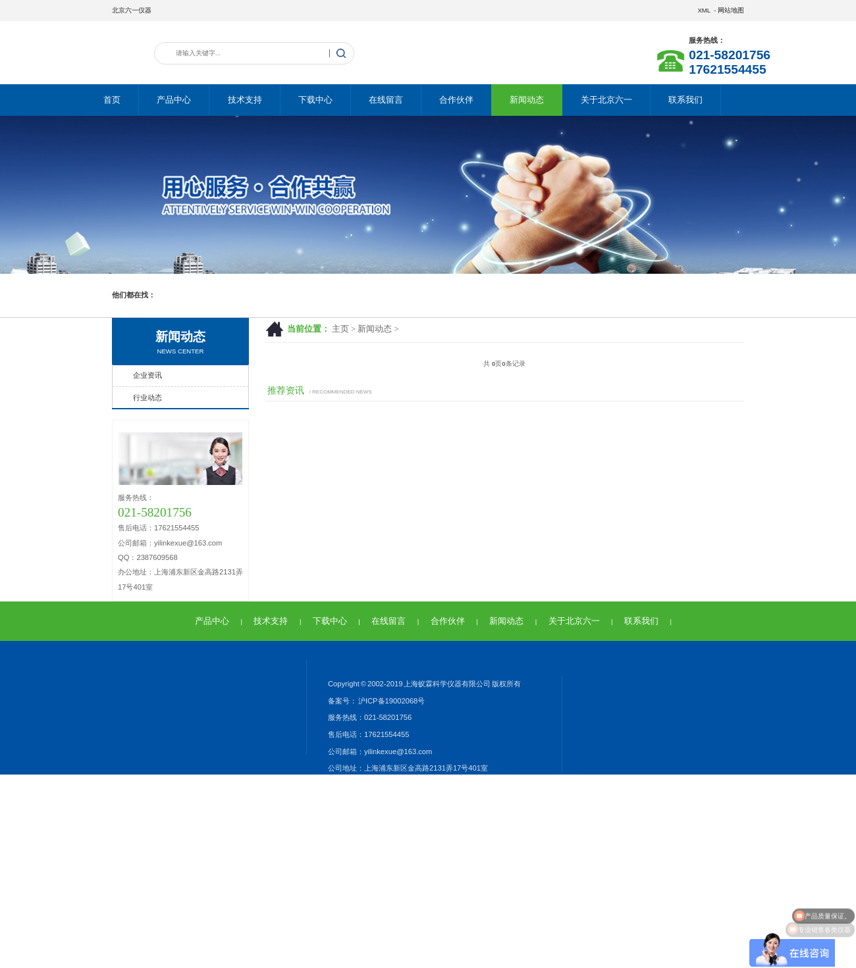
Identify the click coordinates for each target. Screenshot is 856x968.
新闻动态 (527, 100)
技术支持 (245, 100)
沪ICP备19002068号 (391, 701)
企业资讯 (147, 375)
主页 (340, 329)
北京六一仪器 (131, 10)
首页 (111, 100)
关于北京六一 (606, 100)
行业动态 (147, 397)
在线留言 (386, 100)
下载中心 (315, 100)
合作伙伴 (456, 100)
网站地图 (731, 10)
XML (703, 10)
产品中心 (174, 100)
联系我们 (685, 100)
